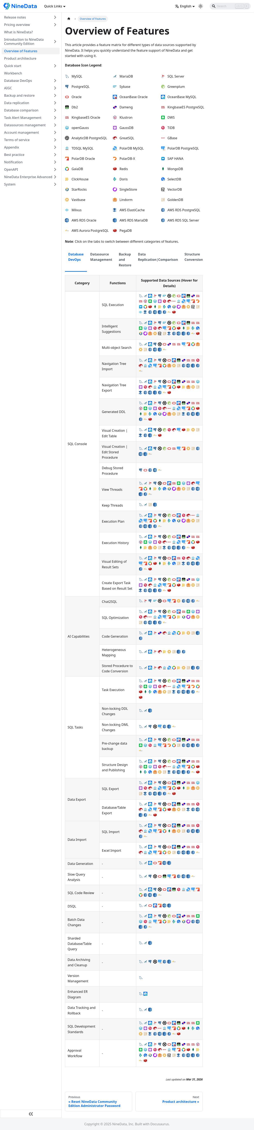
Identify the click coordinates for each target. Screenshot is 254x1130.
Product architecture (20, 58)
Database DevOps (18, 80)
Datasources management (25, 125)
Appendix (11, 147)
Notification (13, 162)
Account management (21, 132)
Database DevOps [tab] (76, 257)
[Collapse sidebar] (31, 1114)
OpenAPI (11, 169)
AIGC (8, 88)
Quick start (12, 66)
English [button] (183, 6)
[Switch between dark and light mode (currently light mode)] (200, 6)
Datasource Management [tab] (101, 257)
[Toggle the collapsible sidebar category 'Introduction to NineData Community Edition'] (55, 41)
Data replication (16, 103)
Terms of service (17, 140)
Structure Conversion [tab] (194, 257)
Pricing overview (17, 24)
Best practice (14, 154)
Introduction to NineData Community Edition (24, 41)
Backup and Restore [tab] (125, 259)
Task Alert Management (22, 117)
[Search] (230, 6)
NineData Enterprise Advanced (28, 177)
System (10, 184)
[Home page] (69, 19)
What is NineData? (18, 32)
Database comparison (21, 110)
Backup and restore (19, 95)
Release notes (15, 17)
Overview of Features (20, 51)
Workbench (13, 73)
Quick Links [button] (53, 6)
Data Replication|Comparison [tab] (158, 257)
